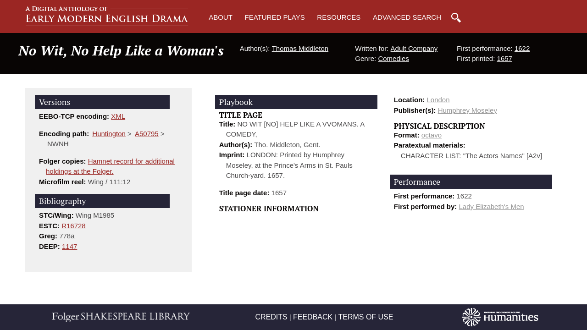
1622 (522, 48)
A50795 (147, 134)
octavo (431, 135)
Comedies (393, 58)
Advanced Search (407, 17)
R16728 (73, 226)
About (221, 17)
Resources (338, 17)
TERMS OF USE (365, 317)
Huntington (109, 134)
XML (118, 116)
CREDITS (271, 317)
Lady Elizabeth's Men (491, 206)
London (438, 100)
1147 (69, 246)
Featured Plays (275, 17)
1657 (504, 58)
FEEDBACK (312, 317)
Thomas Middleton (300, 48)
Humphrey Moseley (467, 110)
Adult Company (414, 48)
